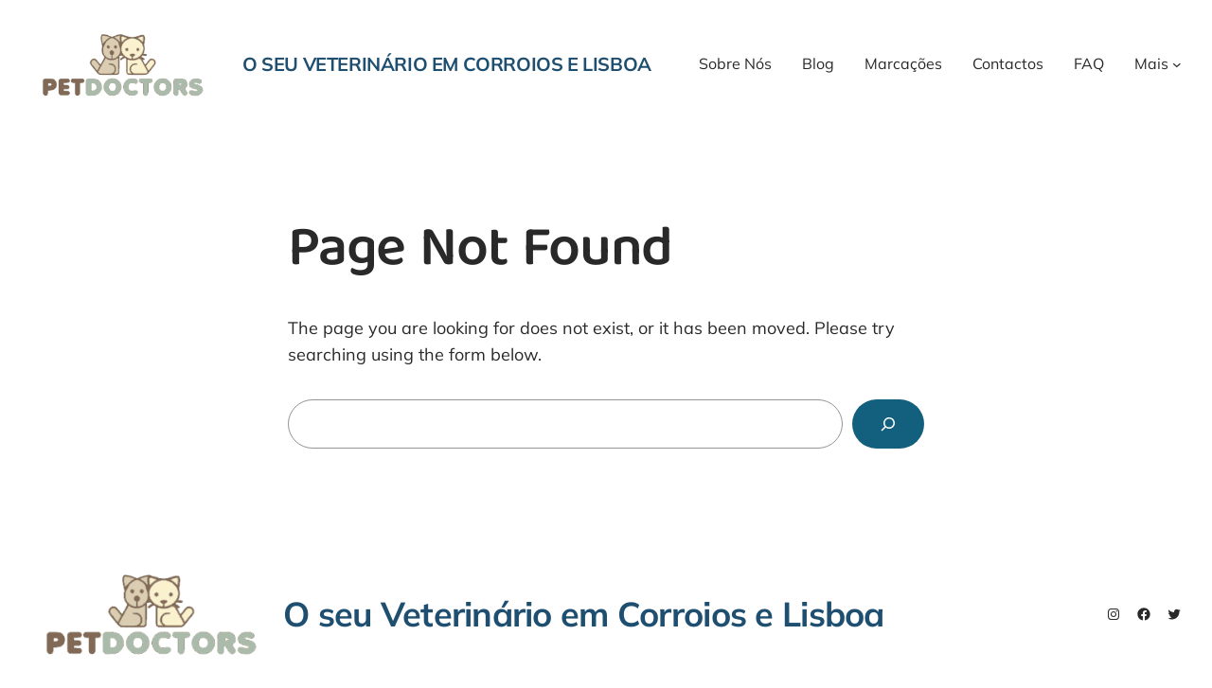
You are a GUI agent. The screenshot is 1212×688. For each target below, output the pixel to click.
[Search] (888, 424)
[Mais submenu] (1177, 64)
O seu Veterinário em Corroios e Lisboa (446, 64)
